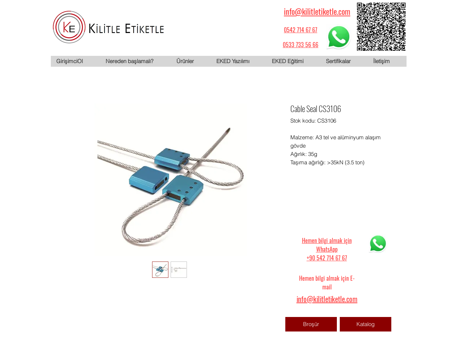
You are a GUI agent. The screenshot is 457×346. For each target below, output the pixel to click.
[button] (191, 61)
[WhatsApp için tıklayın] (338, 36)
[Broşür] (311, 324)
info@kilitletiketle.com (317, 11)
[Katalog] (365, 324)
